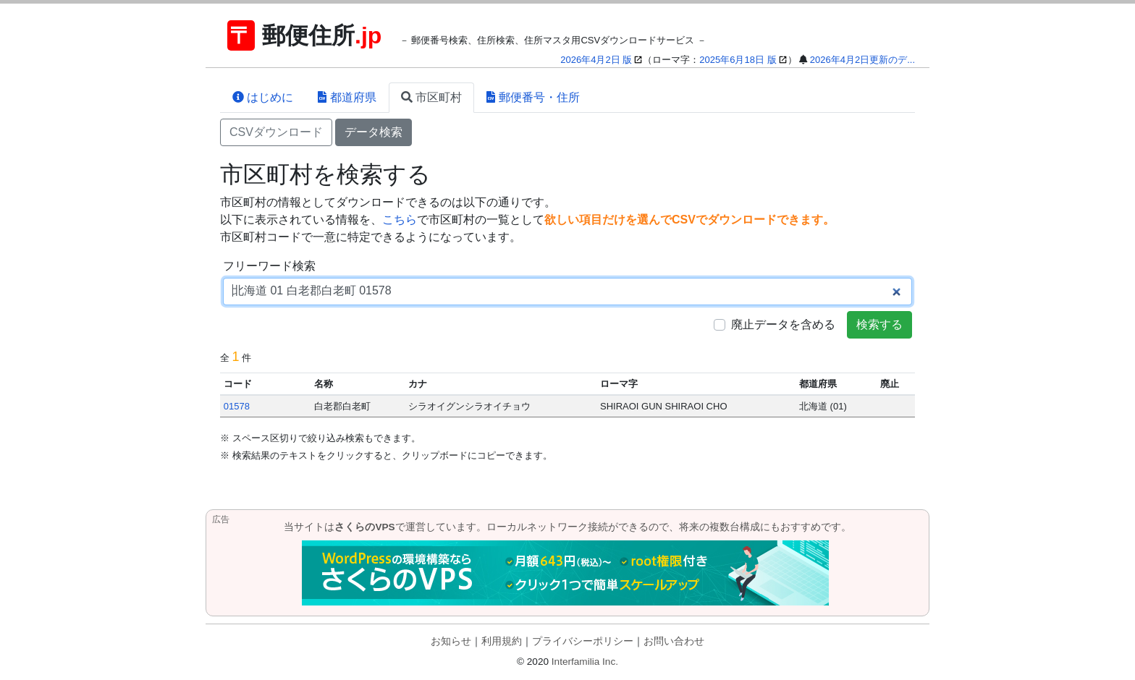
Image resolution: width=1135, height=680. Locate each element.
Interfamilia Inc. (585, 661)
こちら (399, 219)
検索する (879, 324)
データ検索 (373, 132)
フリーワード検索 (269, 266)
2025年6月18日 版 (737, 59)
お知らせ (451, 641)
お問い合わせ (674, 641)
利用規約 (501, 641)
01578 (237, 406)
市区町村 (431, 97)
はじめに (262, 97)
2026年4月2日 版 (596, 59)
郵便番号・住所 (532, 97)
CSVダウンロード (276, 132)
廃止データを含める (783, 324)
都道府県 (347, 97)
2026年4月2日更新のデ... (862, 59)
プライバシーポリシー (582, 641)
